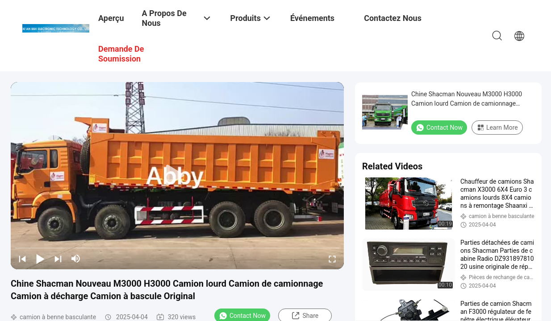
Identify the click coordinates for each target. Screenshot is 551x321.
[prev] (22, 258)
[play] (177, 176)
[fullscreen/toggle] (332, 258)
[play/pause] (40, 258)
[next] (58, 258)
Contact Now (439, 127)
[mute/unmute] (76, 258)
